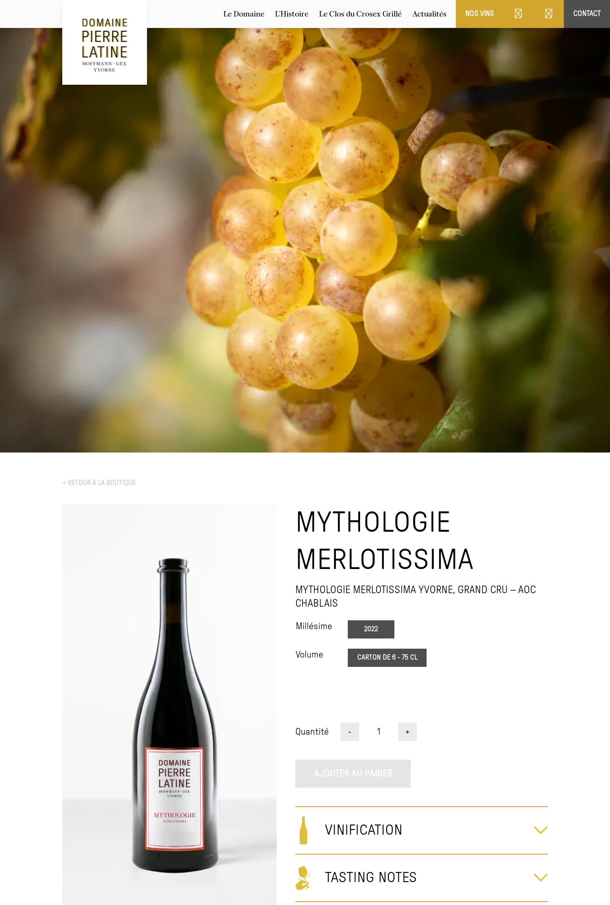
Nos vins (479, 13)
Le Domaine (243, 14)
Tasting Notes (371, 877)
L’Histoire (291, 14)
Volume (309, 654)
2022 (371, 629)
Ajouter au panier (353, 773)
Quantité (312, 731)
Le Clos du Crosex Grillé (360, 14)
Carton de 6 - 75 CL (387, 657)
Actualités (429, 14)
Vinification (363, 830)
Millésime (314, 626)
